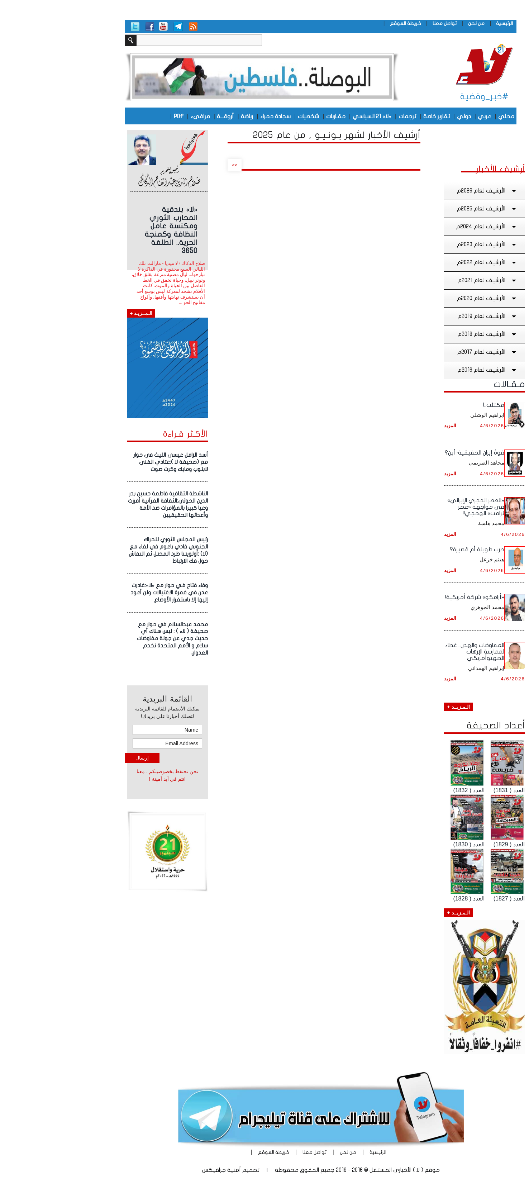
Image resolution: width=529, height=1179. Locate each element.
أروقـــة (169, 116)
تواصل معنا (388, 23)
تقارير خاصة (380, 116)
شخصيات (252, 116)
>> (178, 165)
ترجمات (351, 116)
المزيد (394, 425)
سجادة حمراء (219, 116)
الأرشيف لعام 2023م (431, 244)
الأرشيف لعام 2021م (431, 280)
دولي (408, 116)
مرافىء (144, 116)
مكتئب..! (437, 405)
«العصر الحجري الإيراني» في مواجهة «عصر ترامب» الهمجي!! (419, 507)
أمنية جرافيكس (165, 1170)
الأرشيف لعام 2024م (431, 226)
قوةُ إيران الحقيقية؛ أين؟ (418, 453)
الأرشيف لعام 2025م (431, 208)
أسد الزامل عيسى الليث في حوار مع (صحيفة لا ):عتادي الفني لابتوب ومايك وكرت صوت (114, 462)
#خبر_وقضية (428, 96)
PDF (122, 116)
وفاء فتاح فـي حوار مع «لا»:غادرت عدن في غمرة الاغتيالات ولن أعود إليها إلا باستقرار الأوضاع (113, 593)
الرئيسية (448, 23)
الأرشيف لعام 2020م (431, 298)
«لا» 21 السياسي (315, 116)
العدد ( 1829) (452, 844)
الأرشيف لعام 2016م (431, 370)
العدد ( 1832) (412, 790)
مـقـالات (453, 384)
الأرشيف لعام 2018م (431, 334)
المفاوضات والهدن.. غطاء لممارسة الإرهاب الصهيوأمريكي (418, 651)
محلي (450, 116)
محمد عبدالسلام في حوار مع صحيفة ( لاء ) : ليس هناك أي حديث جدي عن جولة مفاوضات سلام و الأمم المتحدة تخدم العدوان (116, 639)
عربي (428, 116)
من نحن (420, 23)
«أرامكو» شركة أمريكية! (418, 597)
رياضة (191, 116)
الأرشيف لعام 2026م (431, 191)
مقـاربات (279, 116)
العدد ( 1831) (452, 790)
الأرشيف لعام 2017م (431, 352)
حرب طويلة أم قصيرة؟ (421, 549)
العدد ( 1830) (412, 844)
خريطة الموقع (349, 23)
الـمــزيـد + (84, 313)
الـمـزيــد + (402, 707)
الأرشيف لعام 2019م (431, 316)
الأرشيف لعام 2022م (431, 262)
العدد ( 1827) (452, 898)
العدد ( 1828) (412, 898)
